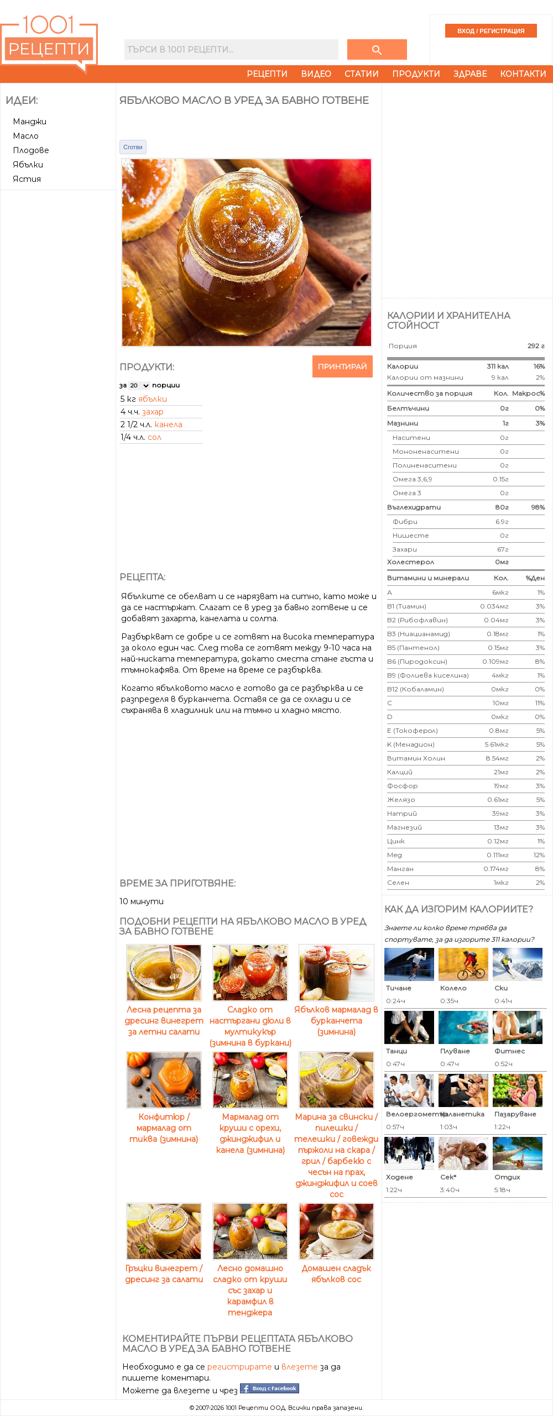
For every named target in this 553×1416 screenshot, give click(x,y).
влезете (299, 1367)
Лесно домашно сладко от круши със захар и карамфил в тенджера (250, 1285)
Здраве (470, 74)
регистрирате (239, 1367)
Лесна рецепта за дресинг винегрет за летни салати (164, 1015)
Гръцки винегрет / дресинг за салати (164, 1268)
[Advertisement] (120, 189)
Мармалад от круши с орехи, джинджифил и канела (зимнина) (250, 1128)
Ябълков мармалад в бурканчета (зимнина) (336, 1015)
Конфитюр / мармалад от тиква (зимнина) (164, 1122)
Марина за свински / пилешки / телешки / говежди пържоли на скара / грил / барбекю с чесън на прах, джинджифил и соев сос (336, 1150)
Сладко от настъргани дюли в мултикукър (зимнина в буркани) (250, 1021)
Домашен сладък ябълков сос (336, 1268)
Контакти (523, 74)
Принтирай (342, 366)
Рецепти (267, 74)
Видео (316, 74)
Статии (362, 74)
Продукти (416, 74)
